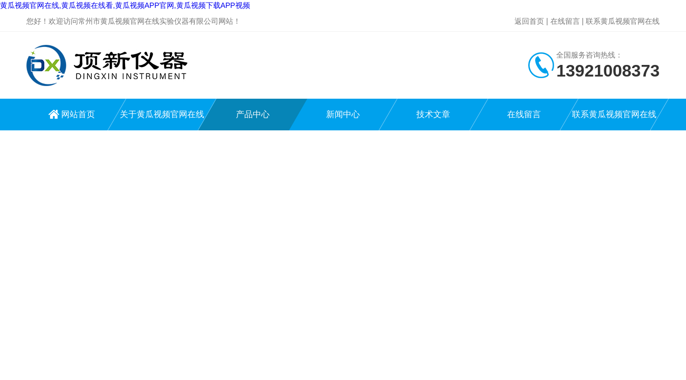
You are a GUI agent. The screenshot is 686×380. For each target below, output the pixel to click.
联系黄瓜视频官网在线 (623, 21)
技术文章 (433, 114)
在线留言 (565, 21)
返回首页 (529, 21)
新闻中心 (343, 114)
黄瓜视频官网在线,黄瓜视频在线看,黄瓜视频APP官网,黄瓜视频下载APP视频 (125, 5)
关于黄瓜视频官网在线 (162, 114)
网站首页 (78, 114)
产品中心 (253, 114)
